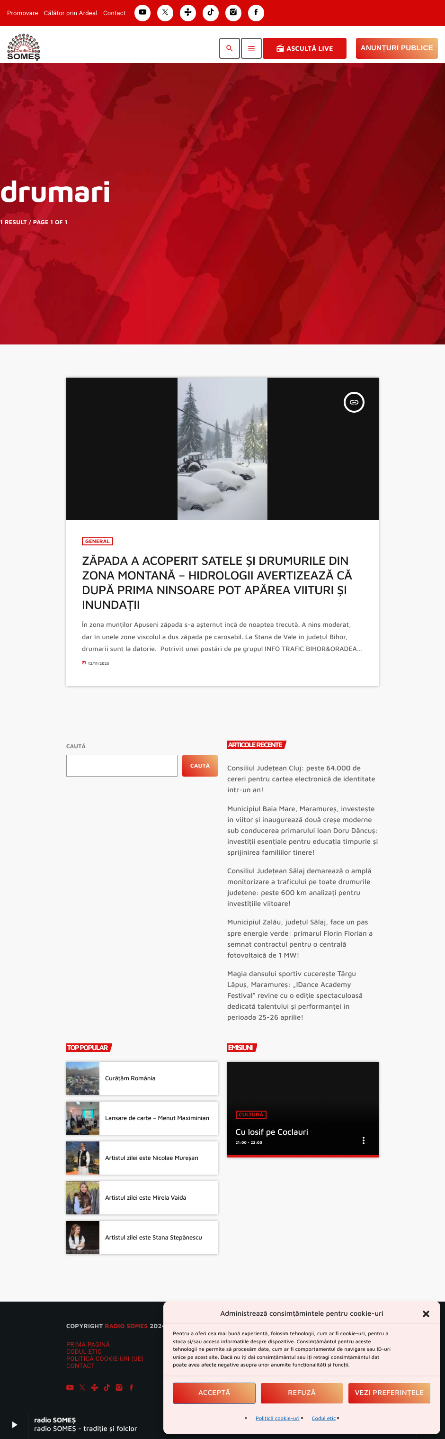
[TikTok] (107, 1389)
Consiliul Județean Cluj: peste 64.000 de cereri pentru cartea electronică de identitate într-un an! (301, 779)
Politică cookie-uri (278, 1418)
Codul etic (324, 1418)
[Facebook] (131, 1389)
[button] (426, 1314)
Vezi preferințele (389, 1393)
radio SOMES (126, 1326)
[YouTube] (70, 1389)
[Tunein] (94, 1389)
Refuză (302, 1393)
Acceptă (214, 1393)
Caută (76, 746)
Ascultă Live (304, 48)
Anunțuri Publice (397, 48)
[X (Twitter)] (82, 1389)
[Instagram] (119, 1389)
